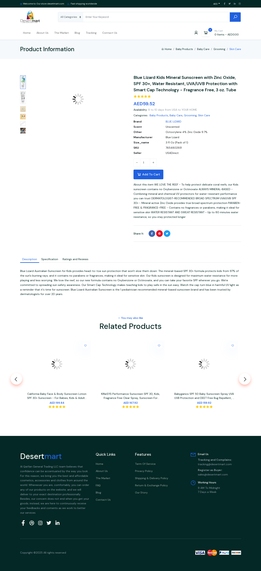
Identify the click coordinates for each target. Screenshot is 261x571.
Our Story (141, 492)
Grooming (219, 49)
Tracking (91, 33)
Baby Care (203, 49)
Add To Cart (148, 174)
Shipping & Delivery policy (151, 478)
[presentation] (16, 379)
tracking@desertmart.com (215, 464)
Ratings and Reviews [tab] (75, 259)
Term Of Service (145, 464)
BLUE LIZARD (173, 121)
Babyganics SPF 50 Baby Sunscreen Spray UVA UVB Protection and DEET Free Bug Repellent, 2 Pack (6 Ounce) (204, 397)
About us (42, 33)
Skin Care (204, 115)
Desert (41, 456)
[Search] (156, 17)
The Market (61, 33)
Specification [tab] (49, 259)
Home (27, 33)
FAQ (98, 485)
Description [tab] (29, 259)
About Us (102, 471)
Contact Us (109, 33)
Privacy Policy (144, 471)
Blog (77, 33)
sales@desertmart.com (213, 474)
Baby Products (184, 49)
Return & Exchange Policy (151, 485)
